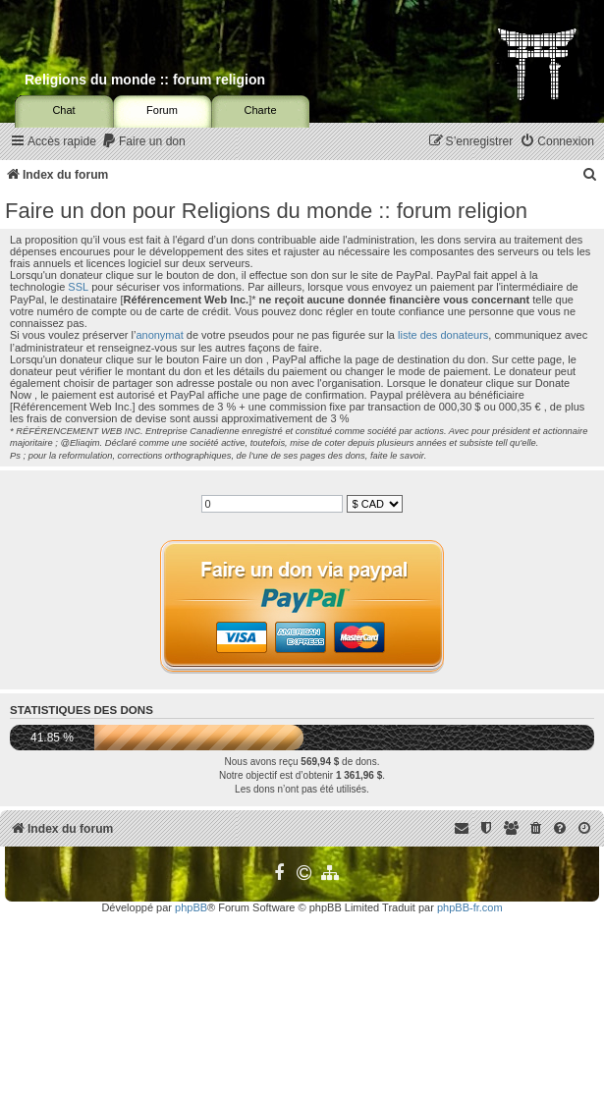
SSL (78, 287)
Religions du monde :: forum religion (145, 79)
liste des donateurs (443, 335)
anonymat (159, 335)
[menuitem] (143, 142)
